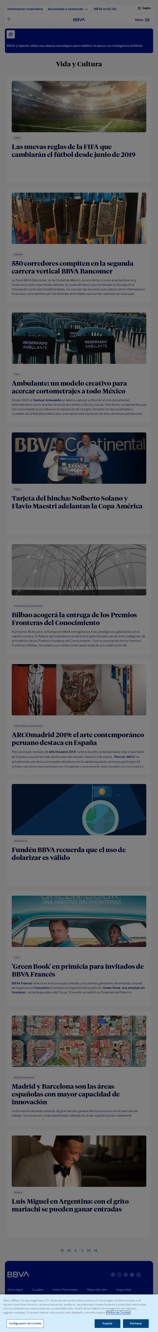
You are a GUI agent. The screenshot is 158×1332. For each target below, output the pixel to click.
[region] (79, 1313)
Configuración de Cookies (25, 1323)
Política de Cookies (118, 1312)
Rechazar (136, 1323)
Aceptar (107, 1323)
